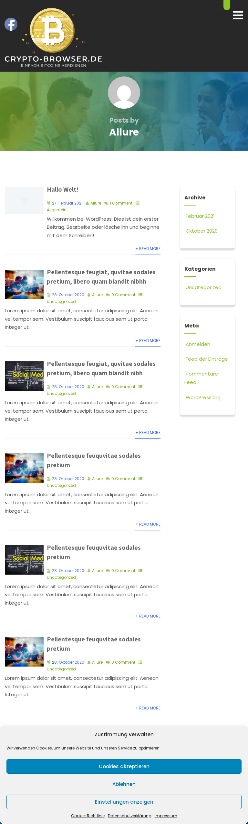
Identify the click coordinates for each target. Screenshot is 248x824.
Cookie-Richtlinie (88, 816)
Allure (95, 203)
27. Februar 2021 (67, 203)
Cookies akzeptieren (124, 766)
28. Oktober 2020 (68, 294)
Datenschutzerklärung (129, 816)
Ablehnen (124, 784)
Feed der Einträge (206, 359)
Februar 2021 (200, 216)
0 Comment (123, 294)
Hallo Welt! (63, 189)
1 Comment (121, 203)
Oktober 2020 (202, 230)
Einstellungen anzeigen (124, 802)
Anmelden (197, 344)
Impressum (166, 816)
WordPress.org (202, 397)
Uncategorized (61, 301)
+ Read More (147, 248)
